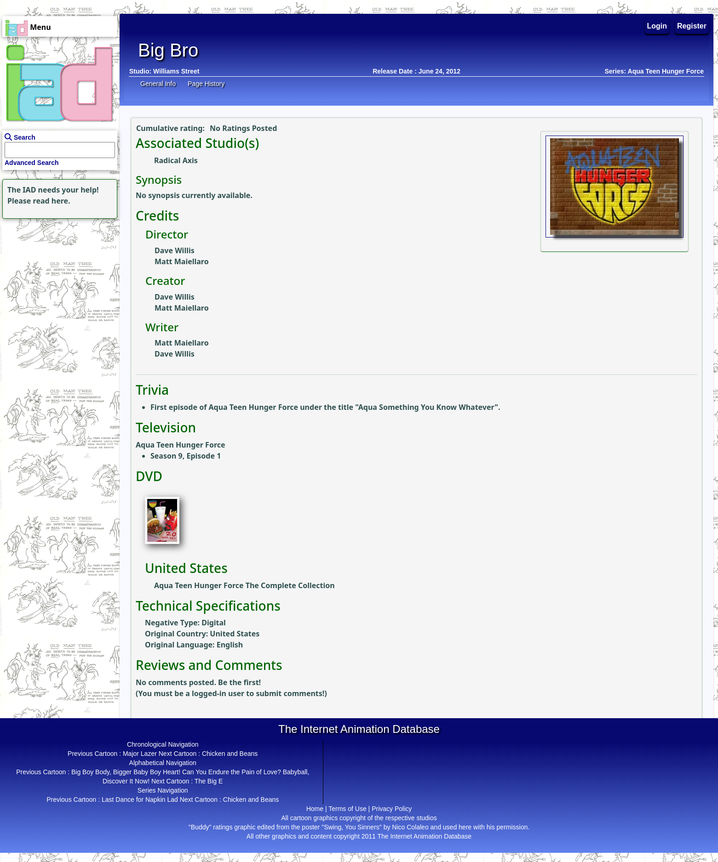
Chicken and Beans (230, 753)
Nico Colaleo (410, 827)
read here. (51, 201)
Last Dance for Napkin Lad (140, 799)
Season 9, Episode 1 (185, 456)
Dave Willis (175, 250)
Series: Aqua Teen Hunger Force (654, 71)
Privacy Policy (392, 808)
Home (314, 808)
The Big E (209, 781)
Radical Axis (176, 160)
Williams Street (176, 71)
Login (657, 26)
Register (692, 26)
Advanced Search (32, 162)
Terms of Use (347, 808)
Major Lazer (140, 753)
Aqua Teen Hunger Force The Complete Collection (244, 585)
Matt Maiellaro (182, 261)
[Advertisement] (57, 278)
